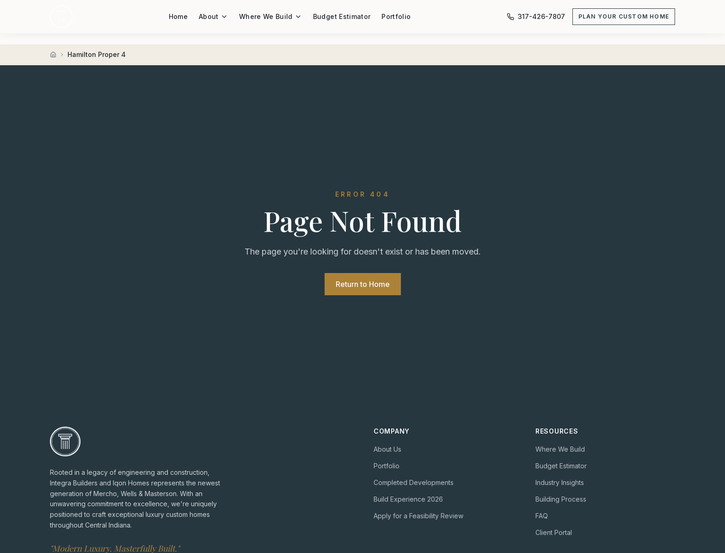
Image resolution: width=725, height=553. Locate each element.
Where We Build (270, 16)
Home (178, 16)
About (213, 16)
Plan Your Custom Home (623, 16)
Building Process (560, 499)
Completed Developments (414, 482)
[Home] (53, 54)
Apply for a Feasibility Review (418, 516)
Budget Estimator (342, 16)
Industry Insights (559, 482)
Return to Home (363, 284)
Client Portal (553, 532)
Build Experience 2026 (408, 499)
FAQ (541, 516)
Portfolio (396, 16)
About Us (387, 449)
